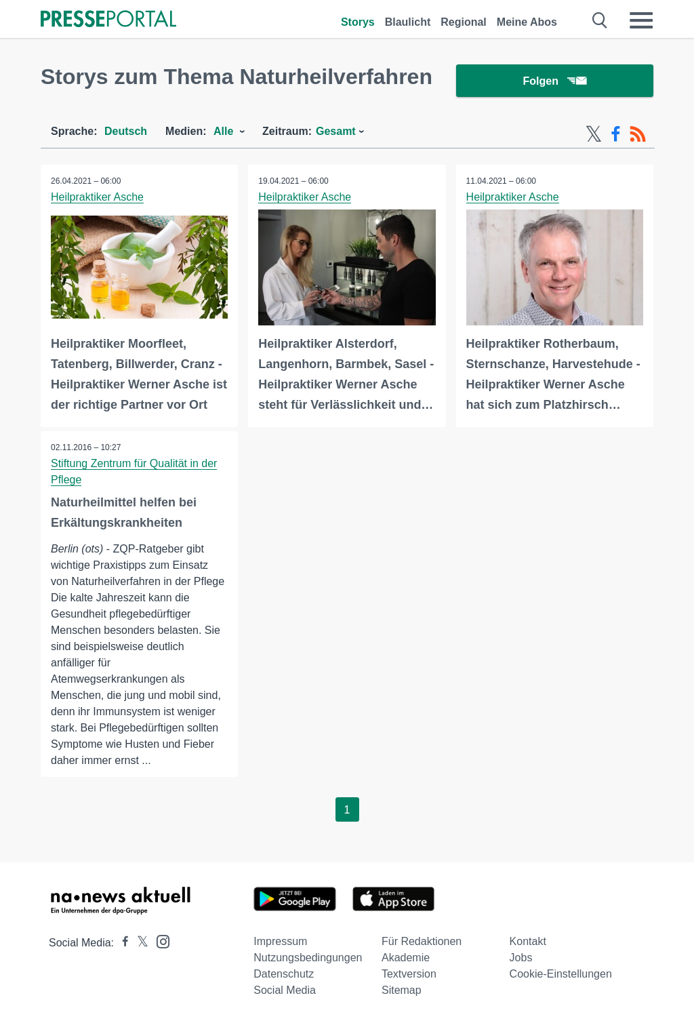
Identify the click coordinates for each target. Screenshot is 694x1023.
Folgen (554, 81)
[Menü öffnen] (641, 20)
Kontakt (528, 941)
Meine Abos (527, 22)
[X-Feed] (594, 134)
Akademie (406, 957)
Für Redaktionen (422, 941)
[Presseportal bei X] (138, 942)
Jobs (521, 957)
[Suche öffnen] (600, 20)
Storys (358, 22)
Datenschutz (283, 974)
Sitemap (402, 990)
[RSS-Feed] (638, 134)
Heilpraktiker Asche (97, 197)
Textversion (409, 974)
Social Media (284, 990)
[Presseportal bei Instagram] (158, 940)
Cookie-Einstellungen (561, 974)
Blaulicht (408, 22)
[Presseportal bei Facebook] (121, 942)
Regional (464, 22)
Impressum (280, 941)
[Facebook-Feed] (616, 134)
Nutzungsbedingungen (307, 957)
